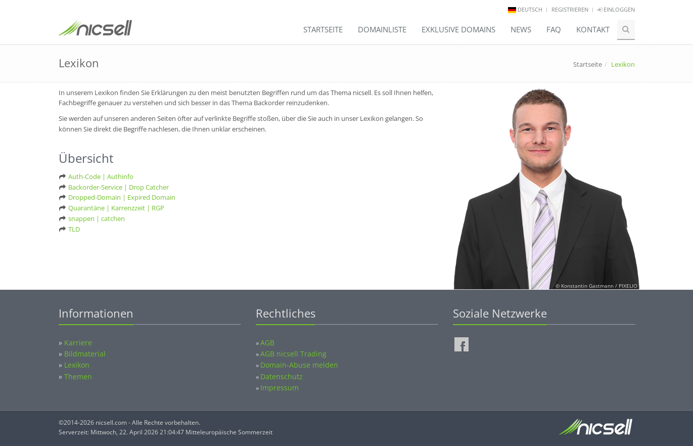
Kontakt (593, 29)
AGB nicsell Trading (293, 354)
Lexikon (76, 365)
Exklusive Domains (458, 29)
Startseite (323, 29)
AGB (267, 342)
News (521, 29)
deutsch (530, 9)
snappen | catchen (96, 218)
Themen (78, 376)
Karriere (78, 342)
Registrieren (569, 9)
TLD (74, 229)
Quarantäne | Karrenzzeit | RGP (116, 207)
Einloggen (616, 9)
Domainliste (382, 29)
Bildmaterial (85, 354)
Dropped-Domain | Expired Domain (121, 197)
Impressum (279, 387)
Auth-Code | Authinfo (100, 176)
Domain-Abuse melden (299, 365)
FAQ (553, 29)
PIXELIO (628, 285)
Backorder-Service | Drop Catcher (118, 187)
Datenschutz (281, 376)
